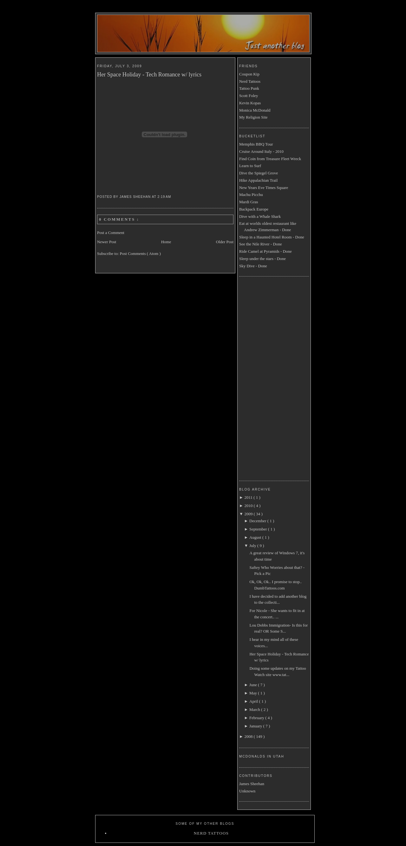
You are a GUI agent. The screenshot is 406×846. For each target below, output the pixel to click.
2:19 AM (165, 196)
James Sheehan (251, 783)
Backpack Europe (253, 209)
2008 (248, 736)
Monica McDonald (255, 110)
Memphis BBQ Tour (256, 144)
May (253, 693)
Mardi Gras (248, 201)
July (253, 545)
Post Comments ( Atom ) (140, 253)
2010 (248, 505)
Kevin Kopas (250, 103)
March (255, 709)
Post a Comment (110, 232)
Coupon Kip (249, 74)
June (253, 684)
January (256, 726)
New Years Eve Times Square (263, 187)
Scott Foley (248, 95)
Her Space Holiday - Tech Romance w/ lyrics (149, 74)
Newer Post (106, 241)
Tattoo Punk (249, 88)
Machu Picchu (251, 194)
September (258, 529)
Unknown (247, 791)
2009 (248, 513)
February (257, 717)
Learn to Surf (250, 165)
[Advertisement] (264, 378)
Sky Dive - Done (253, 266)
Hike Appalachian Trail (258, 180)
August (255, 537)
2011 (248, 497)
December (258, 520)
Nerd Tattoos (249, 81)
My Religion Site (253, 117)
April (254, 701)
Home (166, 241)
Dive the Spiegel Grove (258, 173)
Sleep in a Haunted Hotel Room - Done (271, 237)
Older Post (224, 241)
